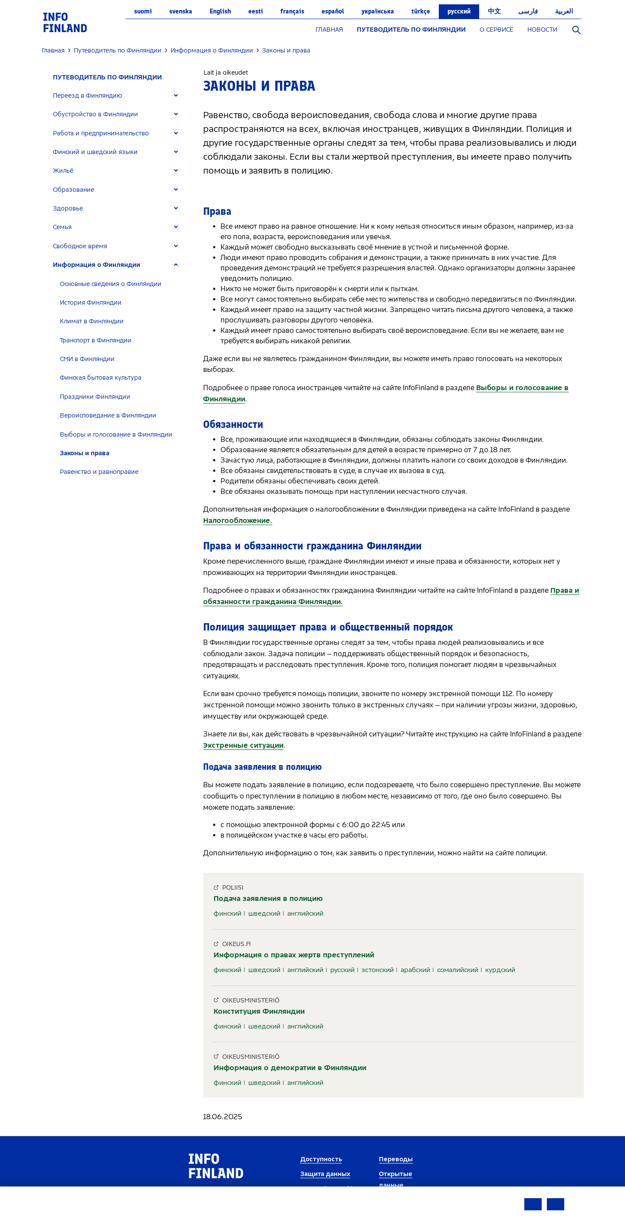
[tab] (119, 95)
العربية (564, 11)
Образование (73, 190)
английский (305, 913)
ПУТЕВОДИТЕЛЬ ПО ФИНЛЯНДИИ (411, 29)
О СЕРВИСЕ (496, 29)
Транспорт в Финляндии (96, 340)
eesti (255, 11)
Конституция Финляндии (259, 1011)
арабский (415, 970)
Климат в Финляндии (92, 321)
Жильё (63, 170)
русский (458, 11)
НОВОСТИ (542, 29)
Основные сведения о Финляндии (110, 284)
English (220, 11)
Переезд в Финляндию (87, 95)
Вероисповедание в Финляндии (108, 415)
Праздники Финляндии (95, 397)
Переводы (396, 1159)
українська (378, 11)
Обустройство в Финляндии (95, 114)
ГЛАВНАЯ (329, 29)
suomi (143, 11)
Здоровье (68, 208)
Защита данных (325, 1174)
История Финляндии (91, 302)
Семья (62, 227)
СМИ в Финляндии (87, 359)
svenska (180, 11)
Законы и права (84, 453)
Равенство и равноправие (99, 472)
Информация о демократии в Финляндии (290, 1068)
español (333, 11)
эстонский (378, 970)
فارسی (528, 11)
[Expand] (176, 95)
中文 (494, 11)
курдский (500, 970)
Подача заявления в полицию (268, 898)
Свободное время (80, 246)
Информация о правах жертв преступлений (294, 955)
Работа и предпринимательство (101, 133)
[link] (65, 22)
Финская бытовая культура (100, 377)
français (292, 11)
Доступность (321, 1159)
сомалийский (457, 970)
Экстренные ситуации (243, 745)
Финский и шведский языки (95, 152)
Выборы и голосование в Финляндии (116, 434)
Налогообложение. (237, 520)
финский (227, 913)
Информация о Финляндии (96, 265)
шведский (264, 913)
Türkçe (420, 11)
